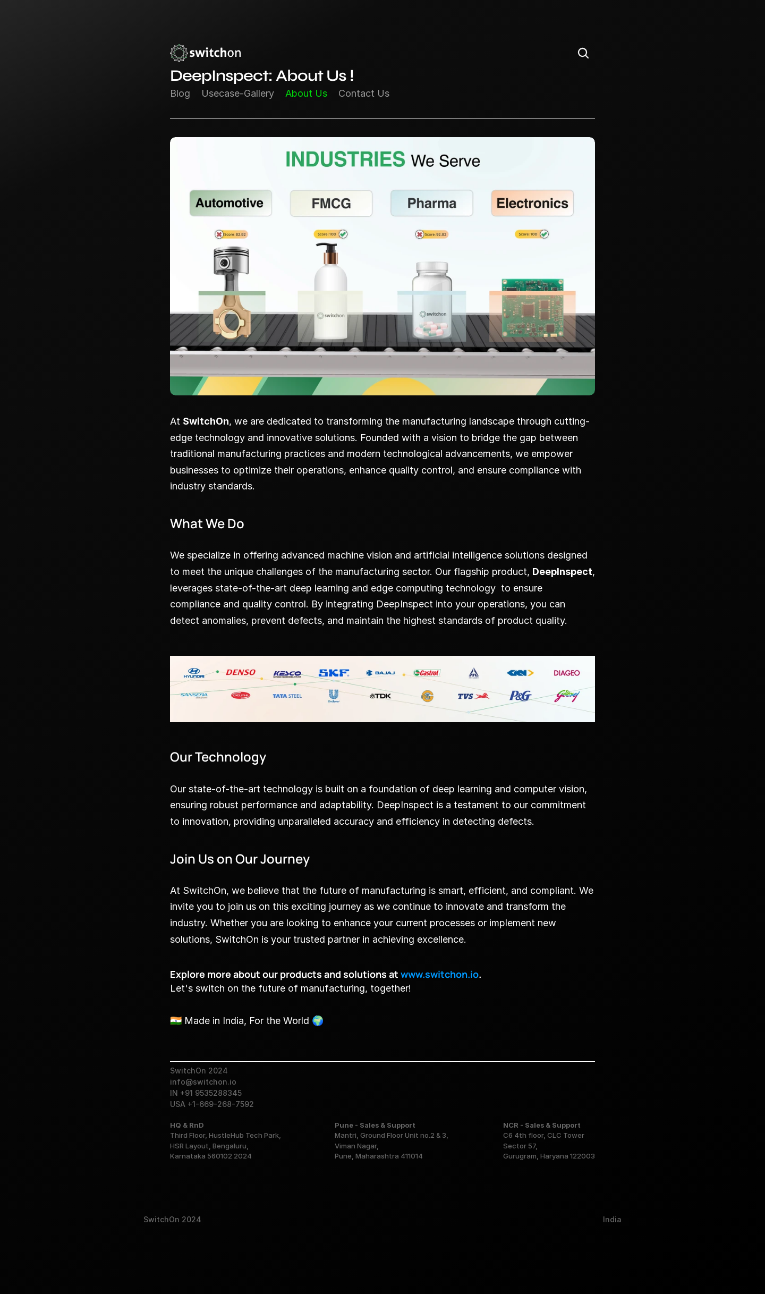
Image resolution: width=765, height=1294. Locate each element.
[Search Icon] (583, 53)
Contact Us (363, 93)
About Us (306, 93)
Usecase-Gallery (237, 93)
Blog (180, 93)
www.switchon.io (440, 974)
